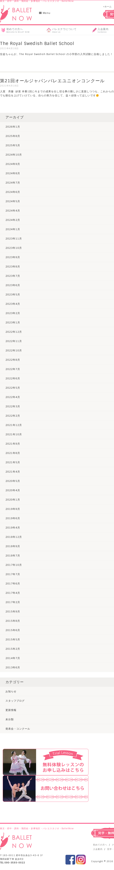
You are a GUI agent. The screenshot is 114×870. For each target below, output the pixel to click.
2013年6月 (12, 667)
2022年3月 (12, 406)
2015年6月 (12, 630)
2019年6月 (12, 518)
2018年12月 (13, 537)
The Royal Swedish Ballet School (37, 43)
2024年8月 (12, 173)
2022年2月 (12, 415)
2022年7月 (12, 369)
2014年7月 (12, 658)
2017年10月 (13, 565)
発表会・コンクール (17, 728)
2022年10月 (13, 350)
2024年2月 (12, 220)
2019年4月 (12, 527)
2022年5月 (12, 387)
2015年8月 (12, 620)
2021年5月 (12, 462)
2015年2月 (12, 648)
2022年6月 (12, 378)
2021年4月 (12, 471)
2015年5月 (12, 639)
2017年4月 (12, 593)
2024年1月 (12, 229)
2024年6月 (12, 192)
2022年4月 (12, 397)
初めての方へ (100, 844)
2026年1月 (12, 126)
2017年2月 (12, 602)
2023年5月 (12, 294)
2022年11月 (13, 341)
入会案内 (98, 849)
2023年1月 (12, 322)
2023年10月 (13, 248)
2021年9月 (12, 443)
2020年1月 (12, 499)
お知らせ (10, 691)
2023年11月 (13, 238)
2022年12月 (13, 331)
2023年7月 (12, 276)
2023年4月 (12, 303)
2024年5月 (12, 201)
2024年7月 (12, 182)
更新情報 (10, 710)
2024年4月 (12, 210)
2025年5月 (12, 145)
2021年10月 (13, 434)
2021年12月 (13, 425)
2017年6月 (12, 583)
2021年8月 (12, 453)
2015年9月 (12, 611)
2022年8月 (12, 359)
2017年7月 (12, 574)
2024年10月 (13, 154)
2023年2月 (12, 313)
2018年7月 (12, 555)
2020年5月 (12, 481)
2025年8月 (12, 136)
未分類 (9, 719)
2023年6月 (12, 285)
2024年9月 (12, 164)
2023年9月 (12, 257)
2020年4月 (12, 490)
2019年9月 (12, 509)
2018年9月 (12, 546)
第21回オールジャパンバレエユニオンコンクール (52, 81)
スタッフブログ (15, 700)
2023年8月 (12, 266)
